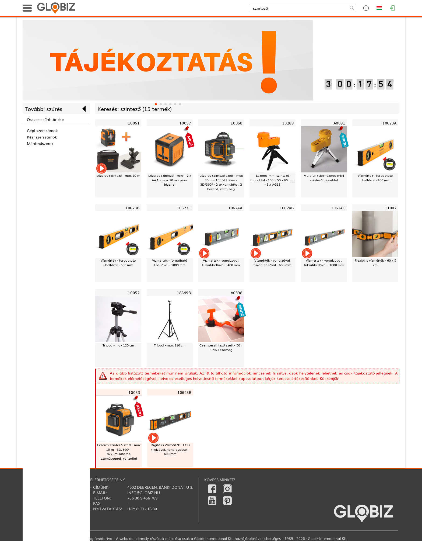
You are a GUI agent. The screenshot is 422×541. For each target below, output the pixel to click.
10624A (235, 208)
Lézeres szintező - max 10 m (118, 175)
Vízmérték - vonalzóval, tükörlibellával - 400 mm (221, 262)
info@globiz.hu (143, 492)
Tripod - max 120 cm (118, 345)
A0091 (339, 123)
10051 (133, 123)
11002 (390, 208)
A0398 (236, 293)
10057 (185, 123)
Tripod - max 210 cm (170, 345)
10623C (184, 208)
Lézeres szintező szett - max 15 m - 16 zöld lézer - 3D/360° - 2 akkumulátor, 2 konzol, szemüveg (221, 182)
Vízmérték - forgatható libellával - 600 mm (118, 262)
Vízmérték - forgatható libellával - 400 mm (375, 177)
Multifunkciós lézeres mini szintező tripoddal (324, 177)
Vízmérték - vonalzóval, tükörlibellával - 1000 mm (324, 262)
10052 (133, 293)
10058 (236, 123)
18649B (184, 293)
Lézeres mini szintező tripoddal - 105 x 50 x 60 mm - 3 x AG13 (272, 180)
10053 (134, 392)
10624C (338, 208)
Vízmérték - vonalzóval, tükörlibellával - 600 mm (272, 262)
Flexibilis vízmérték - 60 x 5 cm (375, 262)
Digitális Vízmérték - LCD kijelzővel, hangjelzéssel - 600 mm (170, 449)
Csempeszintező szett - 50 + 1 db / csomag (221, 347)
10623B (132, 208)
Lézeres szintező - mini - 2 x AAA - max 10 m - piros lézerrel (169, 180)
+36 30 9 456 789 (142, 498)
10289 (288, 123)
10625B (184, 392)
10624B (287, 208)
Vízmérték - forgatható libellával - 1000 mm (169, 262)
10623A (389, 123)
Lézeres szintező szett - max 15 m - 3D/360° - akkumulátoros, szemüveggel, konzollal (119, 452)
